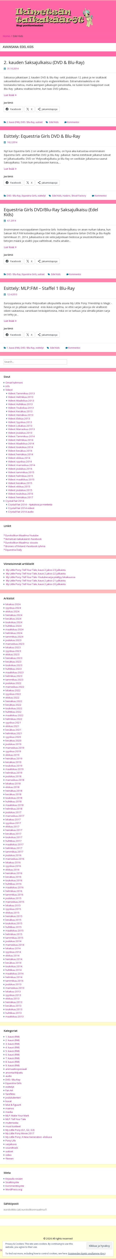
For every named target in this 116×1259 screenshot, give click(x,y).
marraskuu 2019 (14, 747)
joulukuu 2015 (13, 898)
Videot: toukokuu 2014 (20, 447)
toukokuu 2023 (13, 665)
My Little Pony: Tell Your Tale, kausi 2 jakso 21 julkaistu (36, 580)
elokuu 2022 (12, 697)
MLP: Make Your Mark (17, 1115)
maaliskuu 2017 (14, 844)
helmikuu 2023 (13, 676)
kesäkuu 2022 (13, 704)
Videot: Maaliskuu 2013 (21, 400)
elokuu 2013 (12, 998)
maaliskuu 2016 (14, 887)
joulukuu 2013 (13, 984)
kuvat (8, 1101)
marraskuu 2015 (14, 901)
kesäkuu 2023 (13, 661)
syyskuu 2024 (13, 607)
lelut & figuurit (13, 1104)
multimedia (11, 1122)
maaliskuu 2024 (14, 629)
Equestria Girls (29, 195)
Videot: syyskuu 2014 (20, 461)
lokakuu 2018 (13, 783)
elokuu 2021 (12, 726)
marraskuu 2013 (14, 988)
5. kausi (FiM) (12, 1051)
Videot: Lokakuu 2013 (20, 425)
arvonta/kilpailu (14, 1072)
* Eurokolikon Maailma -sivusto (21, 542)
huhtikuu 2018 (13, 801)
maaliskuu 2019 (14, 769)
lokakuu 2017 (13, 819)
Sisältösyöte (12, 1182)
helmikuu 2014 (13, 977)
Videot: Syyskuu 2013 (20, 422)
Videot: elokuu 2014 (19, 458)
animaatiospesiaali (16, 1069)
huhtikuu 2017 (13, 840)
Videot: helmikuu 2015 (20, 475)
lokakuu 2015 (13, 905)
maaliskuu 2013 (14, 1016)
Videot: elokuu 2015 (19, 486)
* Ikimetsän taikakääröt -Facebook (23, 539)
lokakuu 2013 (13, 991)
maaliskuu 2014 (14, 973)
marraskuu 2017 (14, 815)
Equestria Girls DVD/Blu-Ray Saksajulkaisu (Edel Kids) (51, 212)
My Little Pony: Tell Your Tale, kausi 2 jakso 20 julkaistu (36, 584)
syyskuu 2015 (13, 909)
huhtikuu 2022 (13, 711)
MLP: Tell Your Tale (15, 1119)
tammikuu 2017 (14, 851)
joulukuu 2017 (13, 812)
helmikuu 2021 (13, 733)
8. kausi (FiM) (12, 1061)
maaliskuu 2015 (14, 930)
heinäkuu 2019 (13, 758)
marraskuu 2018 (14, 780)
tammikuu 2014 (14, 980)
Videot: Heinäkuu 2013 (20, 415)
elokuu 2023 (12, 654)
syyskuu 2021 (13, 722)
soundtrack (11, 1147)
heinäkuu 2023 (13, 658)
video (8, 1155)
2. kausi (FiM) (13, 122)
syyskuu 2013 (13, 995)
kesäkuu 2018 (13, 794)
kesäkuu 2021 (13, 729)
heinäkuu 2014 (13, 959)
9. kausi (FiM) (12, 1065)
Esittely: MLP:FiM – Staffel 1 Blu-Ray (39, 288)
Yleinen (9, 1158)
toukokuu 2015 (13, 923)
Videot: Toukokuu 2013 (21, 407)
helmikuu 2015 (13, 934)
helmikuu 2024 (13, 633)
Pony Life (10, 1140)
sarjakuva (10, 1144)
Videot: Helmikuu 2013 (20, 397)
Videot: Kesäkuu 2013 (20, 411)
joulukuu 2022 (13, 683)
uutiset (39, 122)
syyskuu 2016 (13, 866)
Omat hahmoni (14, 382)
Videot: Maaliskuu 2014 (21, 443)
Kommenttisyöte (14, 1185)
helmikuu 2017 (13, 848)
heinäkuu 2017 (13, 830)
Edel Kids (53, 122)
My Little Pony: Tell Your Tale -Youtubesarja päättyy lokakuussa (40, 577)
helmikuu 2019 (13, 772)
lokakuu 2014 (13, 948)
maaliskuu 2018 (14, 805)
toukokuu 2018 (13, 797)
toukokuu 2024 (13, 622)
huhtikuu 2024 (13, 625)
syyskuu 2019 (13, 751)
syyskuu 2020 (13, 737)
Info (7, 386)
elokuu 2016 (12, 869)
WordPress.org (13, 1189)
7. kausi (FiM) (12, 1058)
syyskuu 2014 (13, 952)
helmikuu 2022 (13, 719)
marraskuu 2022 (14, 686)
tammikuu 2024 (14, 636)
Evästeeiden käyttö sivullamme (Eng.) (87, 1253)
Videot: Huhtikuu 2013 (20, 404)
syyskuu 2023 (13, 651)
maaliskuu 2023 (14, 672)
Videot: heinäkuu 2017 (20, 497)
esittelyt (42, 195)
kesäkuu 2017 (13, 833)
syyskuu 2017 (13, 823)
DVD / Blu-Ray (28, 122)
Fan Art (9, 1090)
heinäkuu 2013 (13, 1002)
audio (8, 1076)
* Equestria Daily (13, 549)
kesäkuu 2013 (13, 1005)
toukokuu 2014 (13, 966)
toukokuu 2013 (13, 1009)
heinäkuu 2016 (13, 873)
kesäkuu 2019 (13, 762)
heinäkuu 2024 (13, 615)
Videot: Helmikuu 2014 (20, 440)
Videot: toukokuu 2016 (20, 493)
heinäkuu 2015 (13, 916)
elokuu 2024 (12, 611)
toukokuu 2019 (13, 765)
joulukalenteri (13, 1097)
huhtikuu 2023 (13, 668)
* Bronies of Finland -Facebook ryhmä (24, 546)
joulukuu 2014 (13, 941)
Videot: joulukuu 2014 (20, 468)
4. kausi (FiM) (12, 1047)
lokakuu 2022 (13, 690)
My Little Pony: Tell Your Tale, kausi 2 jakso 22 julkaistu (36, 573)
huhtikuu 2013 (13, 1012)
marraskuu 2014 (14, 944)
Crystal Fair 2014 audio (21, 511)
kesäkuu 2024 (13, 618)
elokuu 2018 (12, 787)
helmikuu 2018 (13, 808)
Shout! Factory (78, 195)
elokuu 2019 (12, 755)
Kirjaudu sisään (14, 1178)
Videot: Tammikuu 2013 (21, 393)
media (9, 1112)
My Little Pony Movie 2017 (19, 1133)
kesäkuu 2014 (13, 962)
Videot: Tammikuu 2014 (21, 436)
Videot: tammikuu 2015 (21, 472)
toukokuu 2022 (13, 708)
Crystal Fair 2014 (14, 500)
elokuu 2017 (12, 826)
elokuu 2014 (12, 955)
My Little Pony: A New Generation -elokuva (28, 1137)
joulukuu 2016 (13, 855)
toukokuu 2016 (13, 880)
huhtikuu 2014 (13, 970)
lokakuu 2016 (13, 862)
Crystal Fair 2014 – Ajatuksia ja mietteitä (30, 504)
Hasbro (66, 195)
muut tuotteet (13, 1126)
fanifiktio (10, 1094)
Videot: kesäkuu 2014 (20, 450)
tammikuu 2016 (14, 894)
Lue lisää (16, 95)
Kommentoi (73, 122)
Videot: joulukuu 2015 (20, 490)
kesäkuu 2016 (13, 876)
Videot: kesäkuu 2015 (20, 483)
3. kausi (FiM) (12, 1043)
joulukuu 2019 (13, 744)
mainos (9, 1108)
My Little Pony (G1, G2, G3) (20, 1130)
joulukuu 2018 (13, 776)
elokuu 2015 (12, 912)
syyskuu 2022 (13, 694)
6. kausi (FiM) (12, 1054)
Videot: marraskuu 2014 (21, 465)
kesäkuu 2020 (13, 740)
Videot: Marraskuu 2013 (21, 429)
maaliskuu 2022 (14, 715)
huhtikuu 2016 (13, 883)
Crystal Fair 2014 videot (21, 508)
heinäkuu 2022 (13, 701)
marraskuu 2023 (14, 643)
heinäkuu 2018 (13, 790)
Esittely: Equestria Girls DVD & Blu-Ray (42, 136)
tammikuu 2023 (14, 679)
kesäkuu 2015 (13, 919)
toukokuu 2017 (13, 837)
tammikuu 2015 (14, 937)
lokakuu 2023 (13, 647)
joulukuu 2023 (13, 640)
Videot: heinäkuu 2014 (20, 454)
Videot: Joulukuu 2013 (20, 432)
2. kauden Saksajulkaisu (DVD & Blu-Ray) (44, 62)
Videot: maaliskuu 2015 (21, 479)
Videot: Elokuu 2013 (19, 418)
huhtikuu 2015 (13, 927)
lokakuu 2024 (13, 604)
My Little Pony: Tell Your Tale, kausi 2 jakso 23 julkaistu (36, 570)
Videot (8, 389)
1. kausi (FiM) (13, 347)
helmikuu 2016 (13, 891)
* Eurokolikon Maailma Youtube (21, 535)
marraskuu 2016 (14, 858)
